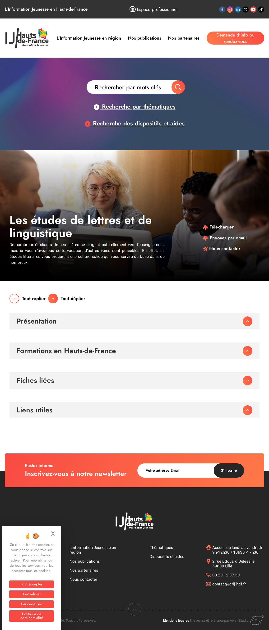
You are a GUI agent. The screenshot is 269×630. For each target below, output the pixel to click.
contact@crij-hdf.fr (229, 584)
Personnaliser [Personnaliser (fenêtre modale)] (31, 604)
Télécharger (218, 227)
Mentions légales (176, 620)
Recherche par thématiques (135, 106)
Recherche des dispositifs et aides (135, 123)
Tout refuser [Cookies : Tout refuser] (32, 594)
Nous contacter (221, 248)
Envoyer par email (225, 238)
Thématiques (161, 547)
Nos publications (144, 38)
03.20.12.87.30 (226, 575)
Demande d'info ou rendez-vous (235, 38)
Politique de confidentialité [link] (31, 616)
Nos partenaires (183, 38)
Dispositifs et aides (167, 556)
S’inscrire (229, 470)
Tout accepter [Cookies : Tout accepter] (31, 584)
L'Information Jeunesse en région (89, 38)
